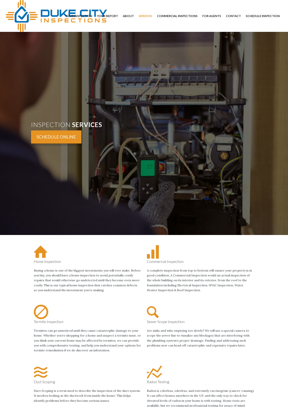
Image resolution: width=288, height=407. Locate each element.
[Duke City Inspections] (56, 16)
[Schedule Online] (56, 136)
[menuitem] (79, 16)
